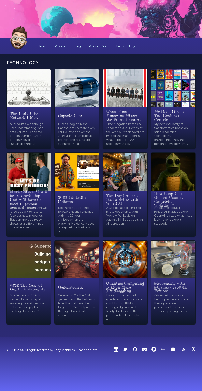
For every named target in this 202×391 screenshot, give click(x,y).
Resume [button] (60, 46)
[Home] (19, 38)
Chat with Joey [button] (124, 46)
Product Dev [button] (98, 46)
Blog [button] (77, 46)
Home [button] (42, 46)
